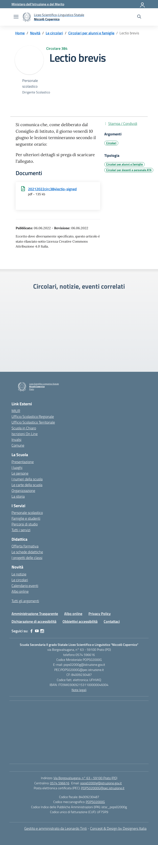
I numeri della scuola (27, 479)
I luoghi (17, 467)
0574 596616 (59, 783)
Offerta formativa (25, 546)
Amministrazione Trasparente (35, 613)
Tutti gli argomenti (25, 601)
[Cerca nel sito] (139, 17)
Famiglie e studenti (26, 518)
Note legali (79, 689)
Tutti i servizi (21, 530)
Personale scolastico (27, 512)
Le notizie (19, 574)
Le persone (20, 473)
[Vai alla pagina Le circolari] (54, 33)
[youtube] (37, 631)
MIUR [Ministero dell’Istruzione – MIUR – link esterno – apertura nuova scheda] (16, 411)
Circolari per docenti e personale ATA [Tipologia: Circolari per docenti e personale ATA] (128, 170)
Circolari (111, 143)
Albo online (20, 591)
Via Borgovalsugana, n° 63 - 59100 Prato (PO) (85, 777)
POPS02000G (95, 801)
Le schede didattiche (27, 552)
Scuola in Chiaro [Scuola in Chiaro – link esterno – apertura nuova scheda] (24, 428)
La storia (18, 496)
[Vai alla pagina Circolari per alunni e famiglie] (91, 33)
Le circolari (20, 580)
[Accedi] (142, 4)
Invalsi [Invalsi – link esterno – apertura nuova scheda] (16, 439)
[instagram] (42, 631)
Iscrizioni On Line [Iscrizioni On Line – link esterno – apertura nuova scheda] (25, 434)
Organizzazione (23, 490)
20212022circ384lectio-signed (52, 189)
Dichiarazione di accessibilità (34, 621)
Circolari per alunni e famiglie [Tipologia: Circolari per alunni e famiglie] (124, 164)
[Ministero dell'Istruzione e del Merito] (38, 4)
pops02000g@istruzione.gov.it (101, 783)
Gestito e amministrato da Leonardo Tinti (55, 828)
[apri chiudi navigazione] (16, 17)
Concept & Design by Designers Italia (118, 828)
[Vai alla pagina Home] (20, 33)
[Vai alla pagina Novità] (35, 33)
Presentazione (23, 462)
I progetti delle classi (27, 557)
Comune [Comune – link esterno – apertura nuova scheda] (18, 445)
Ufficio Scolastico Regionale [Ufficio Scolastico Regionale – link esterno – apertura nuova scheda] (33, 416)
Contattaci (112, 621)
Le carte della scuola (27, 485)
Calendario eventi (25, 585)
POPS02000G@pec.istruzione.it (102, 788)
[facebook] (31, 631)
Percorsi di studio (25, 524)
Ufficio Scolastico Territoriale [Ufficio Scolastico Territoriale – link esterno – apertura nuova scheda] (33, 422)
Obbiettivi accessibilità (80, 621)
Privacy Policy (99, 613)
